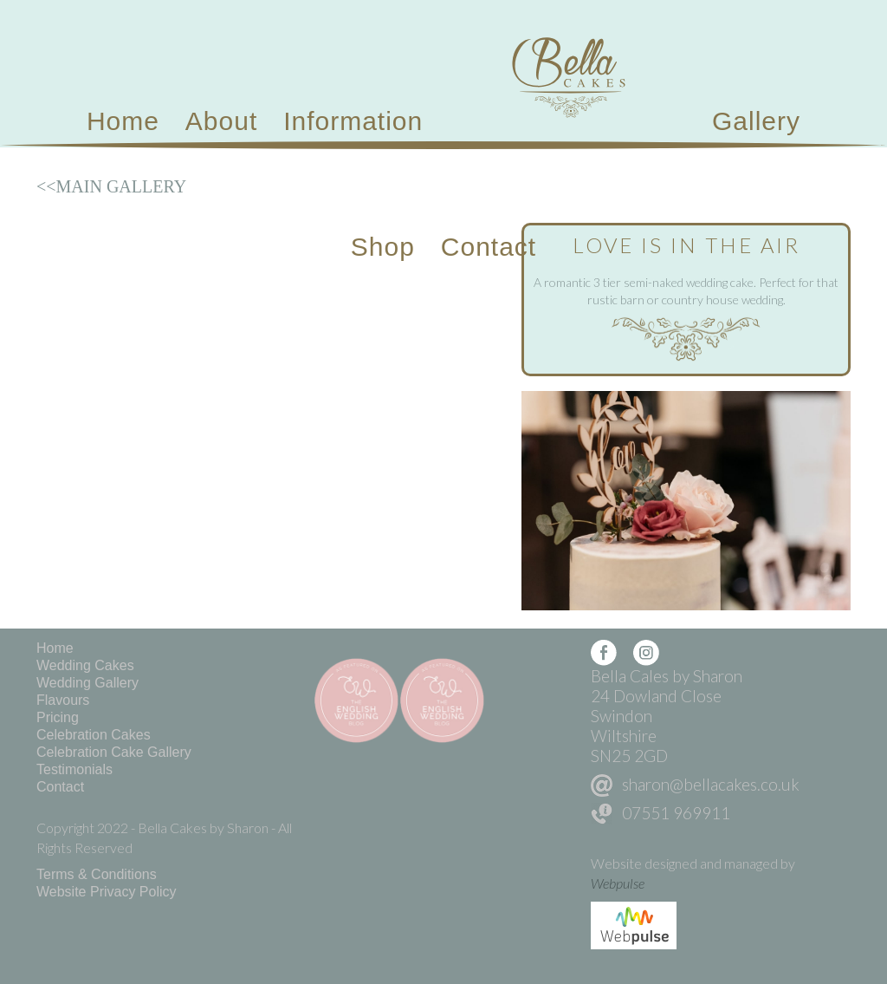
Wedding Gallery (87, 682)
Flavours (62, 700)
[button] (353, 121)
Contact (488, 246)
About (221, 121)
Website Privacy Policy (106, 891)
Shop (383, 246)
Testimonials (74, 769)
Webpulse (617, 883)
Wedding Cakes (85, 665)
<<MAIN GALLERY (111, 186)
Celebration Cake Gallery (113, 752)
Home (123, 121)
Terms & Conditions (96, 874)
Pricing (57, 717)
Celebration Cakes (93, 734)
